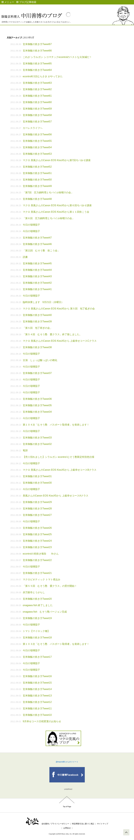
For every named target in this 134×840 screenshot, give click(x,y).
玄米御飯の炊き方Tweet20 (37, 599)
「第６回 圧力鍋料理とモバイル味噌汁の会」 (48, 218)
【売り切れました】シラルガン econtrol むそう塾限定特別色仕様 (58, 457)
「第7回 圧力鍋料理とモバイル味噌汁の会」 (48, 192)
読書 (25, 257)
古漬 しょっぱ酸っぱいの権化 (40, 360)
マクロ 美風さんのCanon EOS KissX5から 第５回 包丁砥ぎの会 (59, 308)
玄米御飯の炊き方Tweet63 (37, 83)
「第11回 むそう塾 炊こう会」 (41, 250)
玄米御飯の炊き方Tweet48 (37, 199)
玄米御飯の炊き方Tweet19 (37, 618)
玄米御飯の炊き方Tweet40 (37, 315)
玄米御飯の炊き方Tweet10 (37, 715)
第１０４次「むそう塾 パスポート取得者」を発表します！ (56, 424)
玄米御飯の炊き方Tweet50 (37, 179)
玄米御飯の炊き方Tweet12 (37, 702)
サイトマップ (102, 824)
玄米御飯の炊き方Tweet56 (37, 134)
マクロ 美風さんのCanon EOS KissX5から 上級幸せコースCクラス (60, 341)
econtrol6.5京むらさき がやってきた (43, 76)
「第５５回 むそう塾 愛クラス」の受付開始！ (50, 586)
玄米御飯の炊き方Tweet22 (37, 560)
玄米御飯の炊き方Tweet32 (37, 444)
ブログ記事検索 (26, 2)
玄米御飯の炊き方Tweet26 (37, 528)
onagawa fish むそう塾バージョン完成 (45, 611)
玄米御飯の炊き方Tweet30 (37, 482)
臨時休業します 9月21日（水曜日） (43, 302)
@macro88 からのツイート (67, 762)
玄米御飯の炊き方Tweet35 (37, 405)
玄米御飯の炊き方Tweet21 (37, 573)
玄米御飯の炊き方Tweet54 (37, 147)
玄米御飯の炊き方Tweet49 (37, 186)
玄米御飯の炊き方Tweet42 (37, 282)
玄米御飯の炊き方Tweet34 (37, 411)
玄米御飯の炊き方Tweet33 (37, 437)
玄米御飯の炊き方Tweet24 (37, 540)
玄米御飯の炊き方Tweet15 (37, 682)
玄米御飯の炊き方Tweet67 (37, 44)
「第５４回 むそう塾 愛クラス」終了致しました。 (52, 334)
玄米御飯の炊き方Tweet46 (37, 244)
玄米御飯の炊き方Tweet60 (37, 102)
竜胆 (25, 450)
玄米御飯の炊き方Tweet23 (37, 547)
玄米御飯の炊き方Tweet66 (37, 50)
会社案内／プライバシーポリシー (55, 824)
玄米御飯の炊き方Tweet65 (37, 63)
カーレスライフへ (32, 128)
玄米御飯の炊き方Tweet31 (37, 476)
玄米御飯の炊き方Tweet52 (37, 166)
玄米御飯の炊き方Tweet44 (37, 270)
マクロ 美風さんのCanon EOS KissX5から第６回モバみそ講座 (57, 205)
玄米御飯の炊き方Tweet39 (37, 321)
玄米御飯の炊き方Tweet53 (37, 153)
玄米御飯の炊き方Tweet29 (37, 502)
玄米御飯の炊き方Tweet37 (37, 373)
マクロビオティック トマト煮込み (41, 579)
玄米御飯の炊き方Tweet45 (37, 263)
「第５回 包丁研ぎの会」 (37, 328)
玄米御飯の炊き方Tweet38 (37, 347)
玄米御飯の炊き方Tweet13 (37, 695)
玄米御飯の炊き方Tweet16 (37, 676)
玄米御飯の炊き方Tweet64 (37, 70)
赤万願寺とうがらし (34, 592)
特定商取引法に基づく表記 (83, 824)
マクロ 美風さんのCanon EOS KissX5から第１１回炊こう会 (56, 212)
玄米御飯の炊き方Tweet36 (37, 399)
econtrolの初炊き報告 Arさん (41, 553)
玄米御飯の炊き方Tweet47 (37, 237)
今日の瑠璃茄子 (31, 224)
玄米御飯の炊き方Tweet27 (37, 515)
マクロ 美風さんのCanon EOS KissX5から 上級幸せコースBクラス (59, 470)
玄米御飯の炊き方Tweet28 (37, 508)
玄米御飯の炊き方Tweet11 (37, 708)
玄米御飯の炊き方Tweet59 (37, 108)
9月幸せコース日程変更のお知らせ (42, 721)
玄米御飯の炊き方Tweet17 (37, 657)
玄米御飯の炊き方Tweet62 (37, 89)
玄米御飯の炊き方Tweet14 (37, 689)
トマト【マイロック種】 (36, 631)
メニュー (8, 2)
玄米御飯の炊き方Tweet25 (37, 534)
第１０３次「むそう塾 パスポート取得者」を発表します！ (56, 644)
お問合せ (67, 828)
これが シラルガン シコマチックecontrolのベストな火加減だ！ (57, 57)
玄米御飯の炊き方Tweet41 (37, 289)
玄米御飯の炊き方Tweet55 (37, 141)
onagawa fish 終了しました (38, 605)
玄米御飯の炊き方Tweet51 (37, 173)
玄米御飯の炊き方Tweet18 (37, 637)
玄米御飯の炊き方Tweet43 (37, 276)
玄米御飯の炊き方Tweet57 (37, 121)
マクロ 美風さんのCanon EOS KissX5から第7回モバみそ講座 (57, 160)
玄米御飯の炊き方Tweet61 (37, 95)
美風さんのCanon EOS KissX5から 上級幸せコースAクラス (55, 495)
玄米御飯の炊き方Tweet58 (37, 115)
